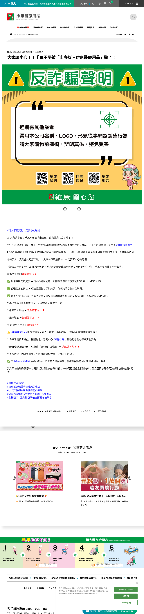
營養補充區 (38, 27)
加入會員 (83, 4)
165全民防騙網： (100, 411)
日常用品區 (78, 27)
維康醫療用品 (23, 16)
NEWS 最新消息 (40, 578)
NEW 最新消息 (33, 35)
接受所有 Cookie (126, 590)
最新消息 (22, 35)
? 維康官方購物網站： (54, 411)
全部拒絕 (125, 596)
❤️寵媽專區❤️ (23, 27)
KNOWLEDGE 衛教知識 (111, 578)
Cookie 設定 (126, 603)
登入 (93, 4)
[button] (65, 208)
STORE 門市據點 (134, 578)
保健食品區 (51, 27)
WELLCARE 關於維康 (18, 578)
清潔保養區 (64, 27)
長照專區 (90, 27)
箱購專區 (102, 27)
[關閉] (137, 583)
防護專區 (114, 27)
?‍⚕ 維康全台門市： (72, 411)
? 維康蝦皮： (86, 411)
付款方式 (52, 588)
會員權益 (40, 588)
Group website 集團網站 (63, 578)
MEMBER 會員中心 (88, 578)
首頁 (15, 35)
